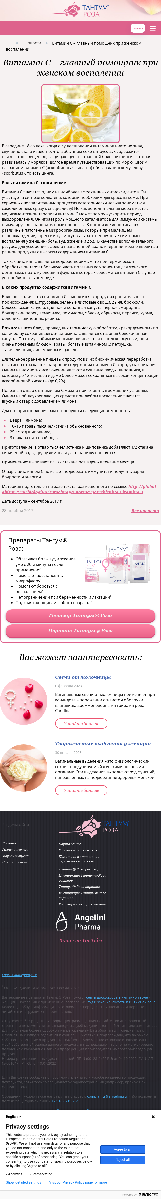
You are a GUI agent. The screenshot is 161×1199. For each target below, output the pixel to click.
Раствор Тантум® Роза (80, 615)
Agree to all (122, 1149)
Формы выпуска (15, 856)
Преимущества (15, 850)
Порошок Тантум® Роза (80, 630)
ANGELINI (146, 7)
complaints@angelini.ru (107, 1097)
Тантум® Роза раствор (79, 869)
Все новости (145, 510)
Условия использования (78, 850)
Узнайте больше (81, 723)
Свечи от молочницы (83, 677)
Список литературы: (19, 975)
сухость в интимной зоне (134, 1002)
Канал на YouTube (80, 941)
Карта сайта (70, 844)
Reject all (123, 1160)
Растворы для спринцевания (82, 904)
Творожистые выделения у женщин (103, 743)
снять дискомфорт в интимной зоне (117, 998)
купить (137, 28)
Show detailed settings (23, 1182)
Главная (7, 28)
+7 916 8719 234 (65, 1101)
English (14, 1117)
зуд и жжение (99, 1002)
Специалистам (14, 863)
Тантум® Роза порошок (80, 887)
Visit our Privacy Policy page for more (78, 1182)
